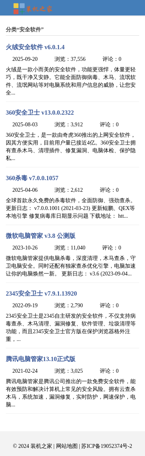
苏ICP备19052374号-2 (106, 446)
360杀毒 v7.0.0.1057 (32, 178)
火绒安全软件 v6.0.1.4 (35, 47)
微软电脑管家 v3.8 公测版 (40, 235)
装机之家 (36, 9)
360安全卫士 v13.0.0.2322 (40, 112)
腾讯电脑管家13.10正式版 (40, 359)
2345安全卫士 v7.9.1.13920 (41, 293)
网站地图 (67, 446)
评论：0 (111, 59)
